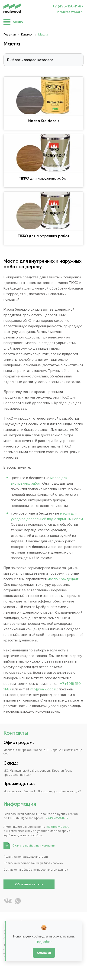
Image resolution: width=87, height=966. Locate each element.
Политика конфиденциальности (25, 857)
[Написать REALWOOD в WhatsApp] (18, 900)
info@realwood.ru (70, 12)
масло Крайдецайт (63, 579)
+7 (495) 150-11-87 (68, 6)
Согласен (44, 952)
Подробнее (43, 942)
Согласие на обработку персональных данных (35, 870)
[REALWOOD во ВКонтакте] (7, 901)
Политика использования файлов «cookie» (33, 863)
